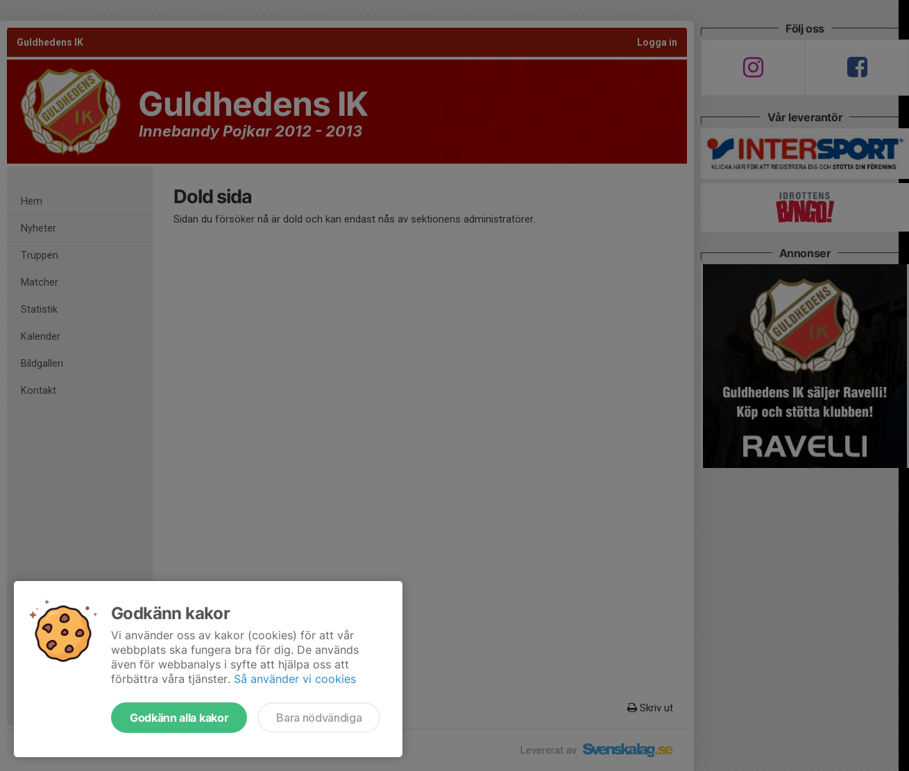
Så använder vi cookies (295, 679)
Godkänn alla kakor (179, 718)
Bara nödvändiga (319, 718)
